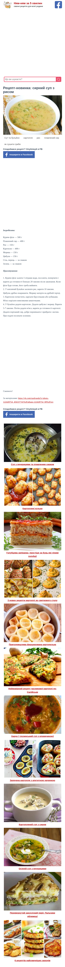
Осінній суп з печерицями (32, 868)
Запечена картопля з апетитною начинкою (32, 780)
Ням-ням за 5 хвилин (28, 3)
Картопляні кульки (32, 508)
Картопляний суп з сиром (32, 824)
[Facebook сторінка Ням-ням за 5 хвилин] (58, 2)
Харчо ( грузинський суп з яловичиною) (32, 736)
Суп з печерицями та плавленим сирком (32, 464)
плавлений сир (51, 138)
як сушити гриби (12, 144)
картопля (28, 138)
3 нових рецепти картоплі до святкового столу (32, 600)
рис (38, 138)
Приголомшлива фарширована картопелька (32, 644)
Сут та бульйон (12, 138)
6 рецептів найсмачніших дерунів (32, 960)
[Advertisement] (32, 42)
